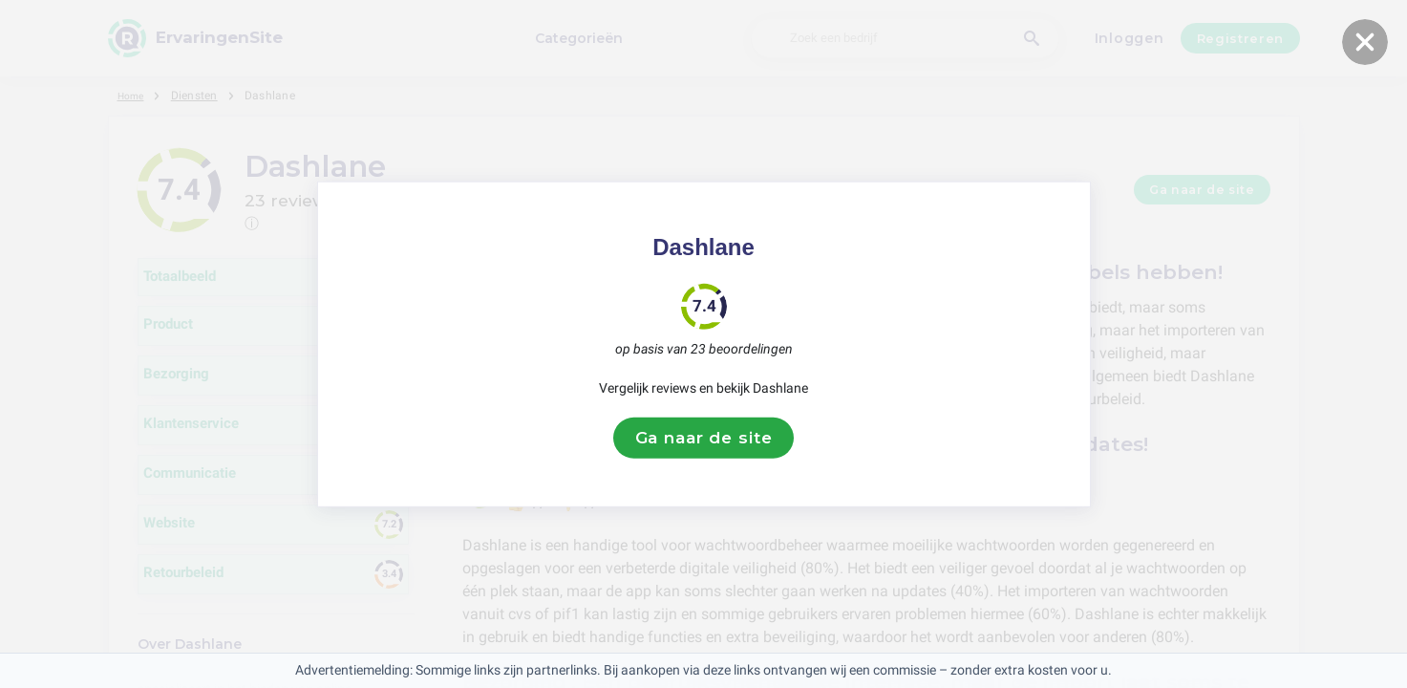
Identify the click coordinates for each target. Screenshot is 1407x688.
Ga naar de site (704, 437)
